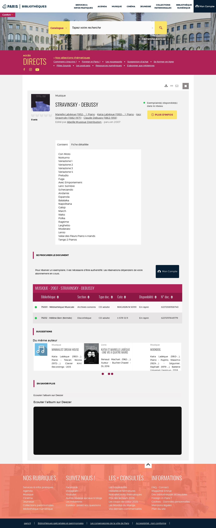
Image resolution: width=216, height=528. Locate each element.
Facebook (72, 487)
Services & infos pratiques (38, 487)
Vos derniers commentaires (125, 508)
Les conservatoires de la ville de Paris (109, 523)
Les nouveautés (118, 487)
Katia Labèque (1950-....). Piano (115, 114)
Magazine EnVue (162, 490)
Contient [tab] (62, 144)
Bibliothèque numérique (38, 508)
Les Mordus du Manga (122, 504)
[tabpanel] (98, 197)
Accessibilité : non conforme (151, 523)
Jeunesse (28, 501)
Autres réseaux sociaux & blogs (84, 497)
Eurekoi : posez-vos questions (83, 504)
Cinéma (28, 497)
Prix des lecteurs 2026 (122, 497)
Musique (28, 494)
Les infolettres (74, 501)
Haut (148, 464)
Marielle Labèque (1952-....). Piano (75, 114)
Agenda (28, 490)
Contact (164, 487)
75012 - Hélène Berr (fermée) (56, 317)
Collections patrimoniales (38, 504)
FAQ (154, 487)
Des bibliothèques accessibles (169, 494)
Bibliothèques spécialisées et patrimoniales (60, 523)
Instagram (72, 490)
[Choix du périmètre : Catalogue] (59, 27)
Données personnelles (176, 501)
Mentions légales (162, 504)
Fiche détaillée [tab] (79, 144)
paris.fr (27, 523)
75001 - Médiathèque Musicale (57, 306)
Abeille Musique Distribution (84, 122)
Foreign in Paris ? (162, 497)
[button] (205, 6)
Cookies (156, 501)
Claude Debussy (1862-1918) (100, 117)
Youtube (71, 494)
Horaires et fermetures (122, 490)
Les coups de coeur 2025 (123, 501)
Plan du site (159, 508)
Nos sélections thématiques (125, 494)
